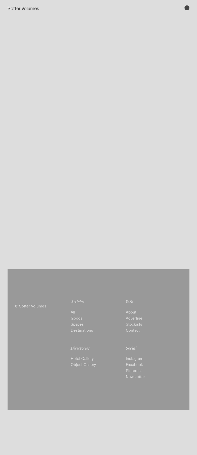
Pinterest (134, 370)
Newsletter (135, 376)
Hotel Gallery (82, 358)
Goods (77, 318)
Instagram (134, 358)
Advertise (134, 318)
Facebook (134, 364)
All (73, 312)
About (131, 312)
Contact (133, 330)
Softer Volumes (23, 9)
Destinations (82, 330)
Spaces (77, 324)
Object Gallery (83, 364)
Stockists (134, 324)
